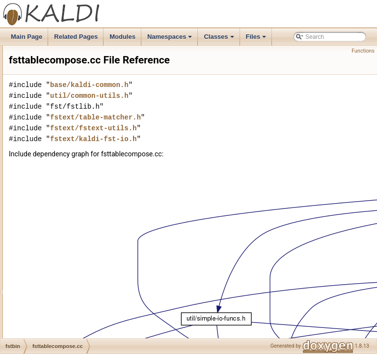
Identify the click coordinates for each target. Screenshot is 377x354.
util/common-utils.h (212, 109)
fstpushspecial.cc (62, 110)
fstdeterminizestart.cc (68, 45)
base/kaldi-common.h (212, 98)
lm (35, 337)
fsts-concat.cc (58, 153)
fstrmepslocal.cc (61, 132)
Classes (219, 39)
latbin (39, 327)
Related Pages (76, 36)
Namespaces (170, 39)
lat (35, 316)
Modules (122, 36)
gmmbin (43, 240)
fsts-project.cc (58, 164)
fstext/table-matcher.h (218, 131)
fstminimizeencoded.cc (70, 89)
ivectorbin (44, 283)
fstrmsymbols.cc (61, 143)
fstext (39, 218)
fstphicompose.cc (63, 99)
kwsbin (41, 305)
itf (34, 262)
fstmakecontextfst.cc (67, 67)
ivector (41, 272)
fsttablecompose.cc (65, 197)
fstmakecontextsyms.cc (70, 78)
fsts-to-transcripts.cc (66, 175)
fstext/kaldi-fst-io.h (216, 152)
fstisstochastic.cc (62, 56)
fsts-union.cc (56, 186)
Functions (363, 51)
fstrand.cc (53, 121)
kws (37, 294)
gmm (39, 229)
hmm (39, 251)
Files (257, 39)
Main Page (26, 36)
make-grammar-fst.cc (68, 208)
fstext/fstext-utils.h (216, 142)
